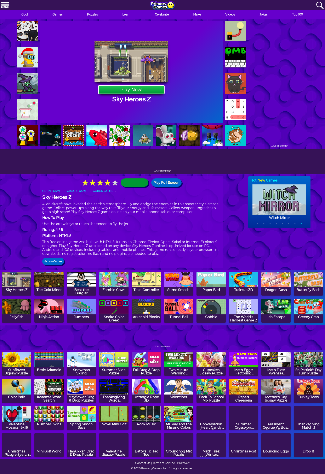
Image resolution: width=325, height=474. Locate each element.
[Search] (319, 5)
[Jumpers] (81, 311)
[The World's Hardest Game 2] (243, 311)
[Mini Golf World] (48, 445)
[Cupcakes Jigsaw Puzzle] (211, 364)
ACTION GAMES (103, 190)
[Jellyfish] (16, 311)
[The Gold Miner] (48, 284)
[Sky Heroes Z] (16, 284)
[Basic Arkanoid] (48, 364)
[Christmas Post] (243, 445)
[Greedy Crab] (308, 311)
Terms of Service (164, 462)
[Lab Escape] (275, 311)
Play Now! (131, 89)
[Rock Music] (146, 418)
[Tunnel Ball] (178, 311)
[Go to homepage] (162, 5)
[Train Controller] (146, 284)
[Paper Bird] (211, 284)
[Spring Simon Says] (81, 418)
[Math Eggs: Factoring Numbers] (243, 364)
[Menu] (5, 5)
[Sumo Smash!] (178, 284)
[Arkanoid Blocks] (146, 311)
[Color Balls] (16, 391)
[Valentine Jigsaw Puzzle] (113, 445)
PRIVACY (183, 462)
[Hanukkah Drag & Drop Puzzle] (81, 445)
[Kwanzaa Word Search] (48, 391)
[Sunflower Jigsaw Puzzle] (16, 364)
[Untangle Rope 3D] (146, 391)
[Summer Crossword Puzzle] (243, 418)
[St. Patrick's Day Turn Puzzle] (308, 364)
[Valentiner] (178, 391)
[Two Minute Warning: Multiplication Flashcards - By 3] (178, 364)
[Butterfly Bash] (308, 284)
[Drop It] (308, 445)
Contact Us (142, 462)
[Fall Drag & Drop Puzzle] (146, 364)
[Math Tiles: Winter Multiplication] (211, 445)
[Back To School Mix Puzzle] (211, 391)
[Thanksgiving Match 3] (308, 418)
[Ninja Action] (48, 311)
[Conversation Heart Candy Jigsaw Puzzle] (211, 418)
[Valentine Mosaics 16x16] (16, 418)
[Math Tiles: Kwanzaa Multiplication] (275, 364)
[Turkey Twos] (308, 391)
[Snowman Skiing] (81, 364)
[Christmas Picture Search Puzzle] (16, 445)
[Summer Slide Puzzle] (113, 364)
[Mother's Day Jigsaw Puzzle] (275, 391)
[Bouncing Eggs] (275, 445)
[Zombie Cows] (113, 284)
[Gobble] (211, 311)
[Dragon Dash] (275, 284)
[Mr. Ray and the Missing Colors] (178, 418)
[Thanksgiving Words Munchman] (113, 391)
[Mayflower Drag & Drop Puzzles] (81, 391)
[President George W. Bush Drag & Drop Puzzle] (275, 418)
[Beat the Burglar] (81, 284)
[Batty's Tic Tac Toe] (146, 445)
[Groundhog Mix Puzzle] (178, 445)
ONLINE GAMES (52, 190)
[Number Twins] (48, 418)
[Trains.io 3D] (243, 284)
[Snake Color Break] (113, 311)
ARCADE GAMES (77, 190)
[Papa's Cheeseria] (243, 391)
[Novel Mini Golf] (113, 418)
